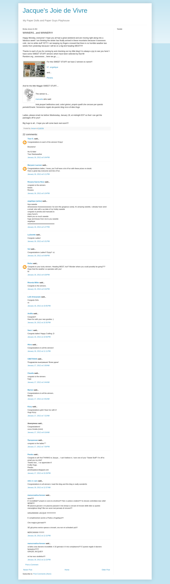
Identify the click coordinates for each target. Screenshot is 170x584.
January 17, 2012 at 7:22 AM (38, 416)
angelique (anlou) (35, 201)
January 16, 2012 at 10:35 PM (39, 322)
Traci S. (31, 139)
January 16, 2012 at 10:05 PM (39, 306)
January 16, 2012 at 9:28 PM (39, 275)
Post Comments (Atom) (42, 574)
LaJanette (32, 235)
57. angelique (52, 67)
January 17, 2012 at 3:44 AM (38, 382)
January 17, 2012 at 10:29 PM (39, 473)
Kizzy (30, 407)
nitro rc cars (33, 481)
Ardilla (30, 313)
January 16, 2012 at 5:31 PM (39, 241)
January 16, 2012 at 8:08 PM (39, 256)
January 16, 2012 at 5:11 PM (39, 174)
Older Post (106, 570)
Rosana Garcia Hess (36, 182)
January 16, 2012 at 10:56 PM (39, 337)
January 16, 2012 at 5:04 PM (39, 157)
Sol (29, 249)
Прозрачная (33, 440)
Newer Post (27, 570)
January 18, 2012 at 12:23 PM (39, 560)
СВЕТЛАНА (32, 359)
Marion (30, 390)
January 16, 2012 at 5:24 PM (39, 193)
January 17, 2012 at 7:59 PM (39, 447)
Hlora (30, 345)
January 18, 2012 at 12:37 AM (39, 487)
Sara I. (30, 330)
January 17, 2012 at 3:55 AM (38, 399)
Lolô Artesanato (34, 297)
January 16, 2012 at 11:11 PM (39, 351)
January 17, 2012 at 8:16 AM (38, 432)
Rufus (30, 263)
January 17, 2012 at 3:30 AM (38, 365)
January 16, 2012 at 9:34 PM (39, 289)
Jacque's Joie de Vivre (55, 10)
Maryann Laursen (35, 165)
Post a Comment (31, 565)
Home (67, 570)
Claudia (31, 373)
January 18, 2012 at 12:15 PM (39, 536)
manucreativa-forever (36, 495)
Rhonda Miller (33, 283)
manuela (39, 99)
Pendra (50, 78)
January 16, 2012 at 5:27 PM (39, 227)
